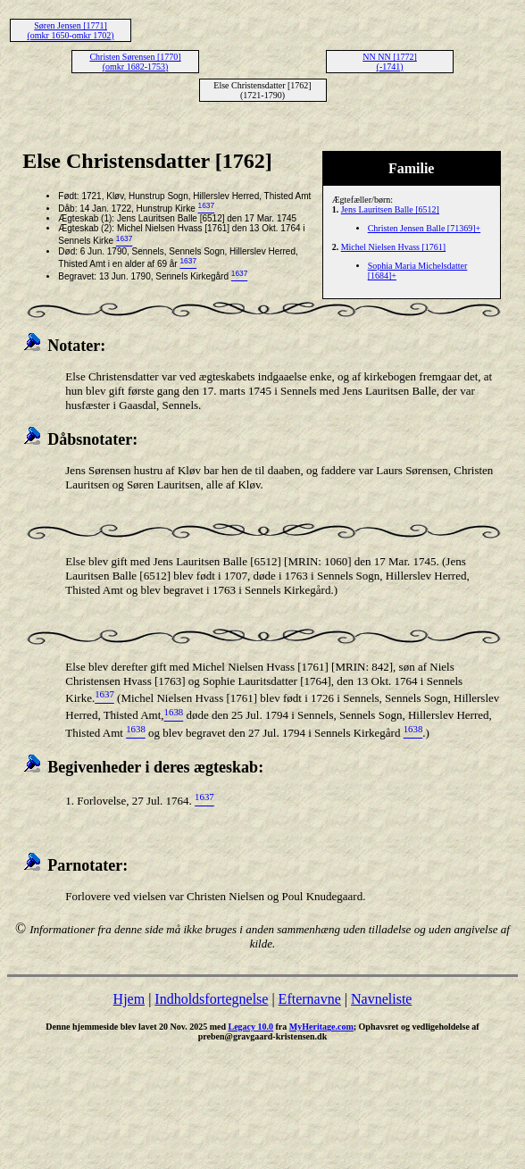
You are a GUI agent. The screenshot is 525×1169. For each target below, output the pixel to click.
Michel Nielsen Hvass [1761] (393, 247)
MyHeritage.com (321, 1026)
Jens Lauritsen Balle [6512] (390, 209)
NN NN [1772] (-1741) (389, 61)
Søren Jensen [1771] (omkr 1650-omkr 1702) (70, 30)
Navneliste (381, 998)
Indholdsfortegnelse (211, 998)
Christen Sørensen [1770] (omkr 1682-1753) (134, 61)
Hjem (129, 998)
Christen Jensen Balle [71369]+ (424, 228)
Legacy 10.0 (250, 1026)
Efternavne (310, 998)
